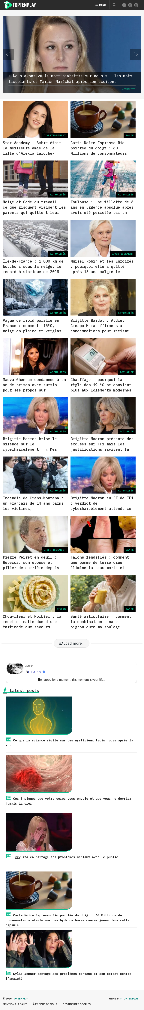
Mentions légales (15, 1004)
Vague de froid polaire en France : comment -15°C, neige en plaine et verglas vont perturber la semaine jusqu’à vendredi (32, 331)
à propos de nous (45, 1004)
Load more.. (71, 643)
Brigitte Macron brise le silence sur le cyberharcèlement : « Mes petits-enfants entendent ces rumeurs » (34, 449)
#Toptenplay (129, 998)
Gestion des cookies (77, 1004)
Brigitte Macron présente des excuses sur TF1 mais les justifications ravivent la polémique (102, 446)
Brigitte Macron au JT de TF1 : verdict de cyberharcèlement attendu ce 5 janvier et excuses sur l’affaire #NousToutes (102, 508)
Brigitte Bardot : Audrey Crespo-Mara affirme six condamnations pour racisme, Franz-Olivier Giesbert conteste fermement (100, 331)
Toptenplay (20, 998)
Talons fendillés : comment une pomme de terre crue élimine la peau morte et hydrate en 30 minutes (99, 565)
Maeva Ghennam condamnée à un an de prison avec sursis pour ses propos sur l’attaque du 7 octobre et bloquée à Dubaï (34, 390)
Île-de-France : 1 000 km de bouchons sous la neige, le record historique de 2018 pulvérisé (33, 269)
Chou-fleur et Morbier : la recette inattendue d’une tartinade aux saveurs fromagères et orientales (32, 624)
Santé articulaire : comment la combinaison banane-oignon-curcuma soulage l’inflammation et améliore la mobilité (100, 627)
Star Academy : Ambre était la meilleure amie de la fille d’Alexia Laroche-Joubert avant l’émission (32, 150)
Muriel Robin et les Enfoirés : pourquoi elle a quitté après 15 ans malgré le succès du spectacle (102, 269)
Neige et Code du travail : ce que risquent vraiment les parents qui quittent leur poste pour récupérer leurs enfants (34, 212)
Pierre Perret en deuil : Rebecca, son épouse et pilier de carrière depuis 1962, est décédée (31, 565)
